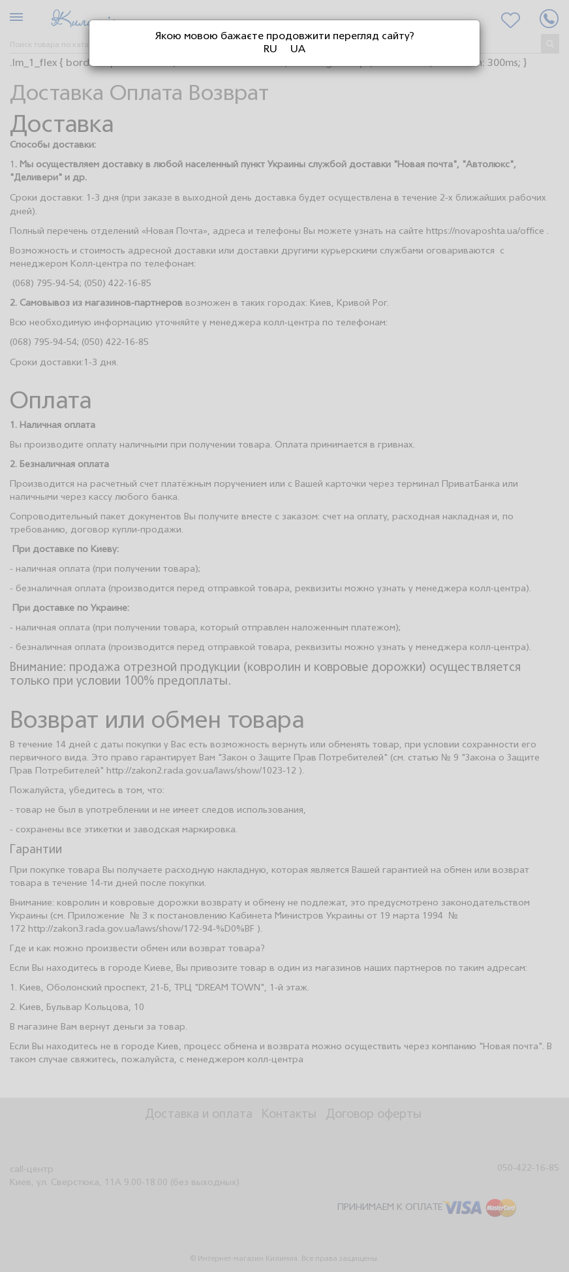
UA (297, 49)
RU (270, 49)
